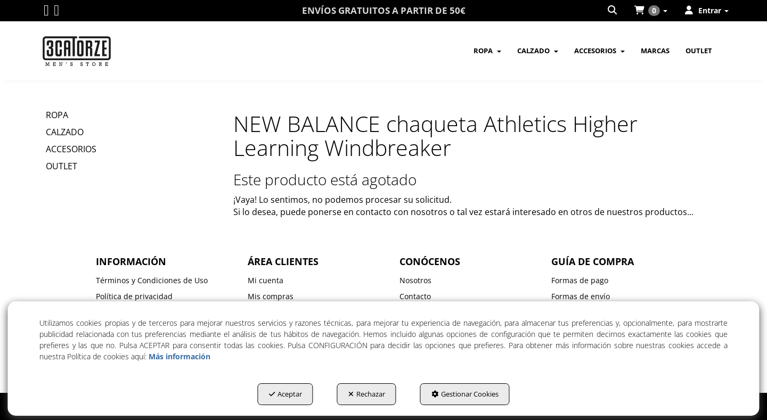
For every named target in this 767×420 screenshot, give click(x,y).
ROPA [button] (57, 115)
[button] (46, 12)
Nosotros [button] (415, 280)
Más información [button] (179, 356)
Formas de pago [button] (579, 280)
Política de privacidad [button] (134, 296)
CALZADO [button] (65, 132)
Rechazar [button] (366, 394)
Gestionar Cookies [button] (465, 394)
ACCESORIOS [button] (71, 149)
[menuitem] (613, 10)
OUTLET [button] (61, 166)
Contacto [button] (415, 296)
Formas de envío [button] (580, 296)
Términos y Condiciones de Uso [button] (152, 280)
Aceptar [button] (285, 394)
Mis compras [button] (270, 296)
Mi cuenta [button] (265, 280)
